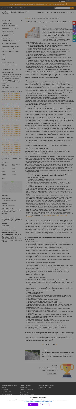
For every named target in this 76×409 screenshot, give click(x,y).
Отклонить (44, 404)
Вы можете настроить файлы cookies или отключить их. (37, 401)
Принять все (33, 404)
